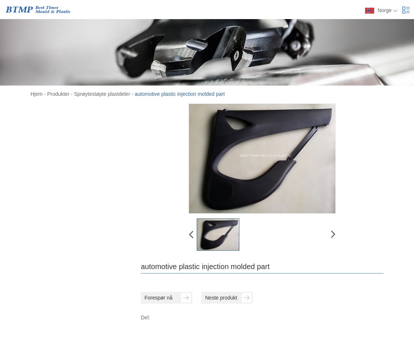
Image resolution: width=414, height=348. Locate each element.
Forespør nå (167, 297)
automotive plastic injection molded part (180, 94)
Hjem (37, 94)
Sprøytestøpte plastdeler (102, 94)
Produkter (58, 94)
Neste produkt (228, 297)
